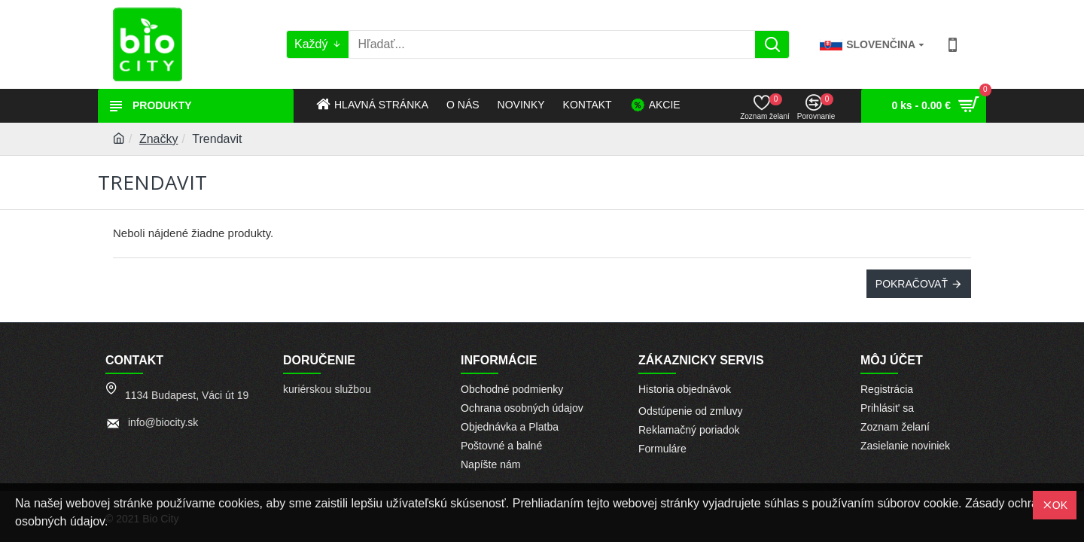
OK (1059, 505)
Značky (158, 138)
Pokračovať (911, 284)
